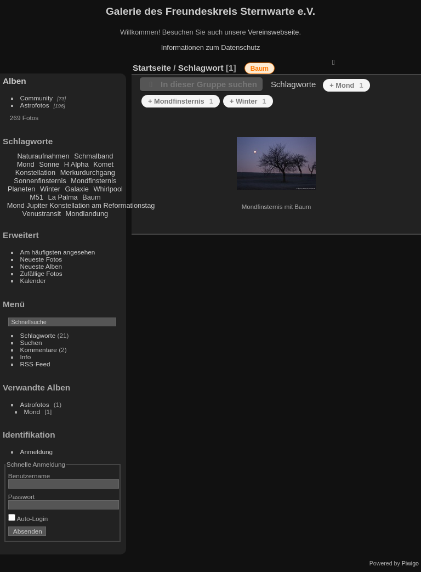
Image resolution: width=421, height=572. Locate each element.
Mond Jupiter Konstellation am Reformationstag (81, 205)
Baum (91, 197)
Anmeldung (36, 451)
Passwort (21, 496)
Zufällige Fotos (41, 273)
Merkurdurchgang (87, 172)
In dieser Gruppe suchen (209, 84)
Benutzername (29, 475)
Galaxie (77, 189)
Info (25, 356)
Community (36, 97)
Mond (26, 164)
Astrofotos (34, 105)
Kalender (33, 280)
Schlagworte (38, 335)
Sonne (49, 164)
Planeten (22, 189)
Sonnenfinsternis (40, 181)
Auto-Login (28, 518)
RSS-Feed (35, 363)
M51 (36, 197)
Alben (14, 81)
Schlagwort (201, 67)
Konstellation (35, 172)
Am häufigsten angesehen (57, 252)
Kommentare (38, 349)
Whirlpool (108, 189)
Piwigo (410, 563)
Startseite (152, 67)
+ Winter (248, 101)
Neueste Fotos (41, 259)
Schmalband (93, 156)
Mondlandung (87, 213)
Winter (50, 189)
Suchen (31, 342)
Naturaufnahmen (43, 156)
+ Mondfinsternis (180, 101)
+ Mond (346, 85)
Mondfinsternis (93, 181)
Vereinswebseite (273, 32)
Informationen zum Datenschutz (210, 47)
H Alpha (76, 164)
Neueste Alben (41, 266)
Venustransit (41, 213)
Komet (103, 164)
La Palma (63, 197)
